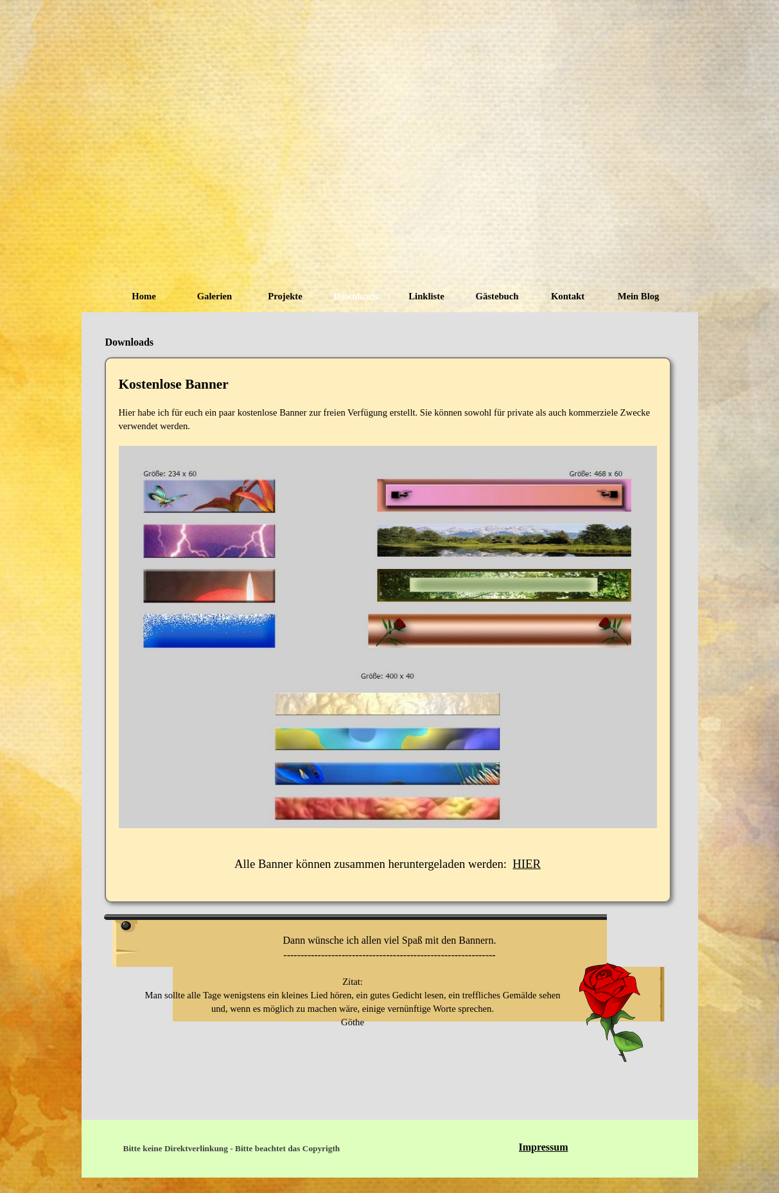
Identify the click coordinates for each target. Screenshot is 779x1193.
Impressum (543, 1147)
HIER (526, 863)
